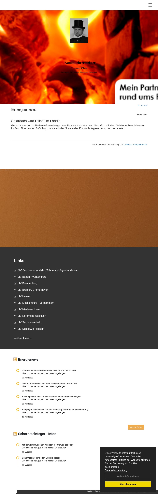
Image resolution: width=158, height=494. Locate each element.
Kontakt (97, 491)
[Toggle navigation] (150, 8)
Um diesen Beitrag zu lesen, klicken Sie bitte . (44, 448)
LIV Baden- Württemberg (30, 276)
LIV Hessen (22, 296)
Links (19, 261)
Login (89, 491)
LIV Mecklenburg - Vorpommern (34, 302)
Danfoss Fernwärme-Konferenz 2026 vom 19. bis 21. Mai (49, 370)
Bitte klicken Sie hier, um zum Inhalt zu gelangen (44, 373)
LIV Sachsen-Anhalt (27, 322)
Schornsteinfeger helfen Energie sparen (41, 458)
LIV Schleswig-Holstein (29, 328)
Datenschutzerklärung (116, 470)
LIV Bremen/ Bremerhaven (31, 289)
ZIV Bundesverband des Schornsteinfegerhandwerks (46, 270)
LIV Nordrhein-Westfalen (30, 315)
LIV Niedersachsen (27, 309)
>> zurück (142, 105)
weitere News (136, 427)
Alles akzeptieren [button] (128, 484)
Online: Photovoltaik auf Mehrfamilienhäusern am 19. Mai (49, 383)
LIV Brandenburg (25, 283)
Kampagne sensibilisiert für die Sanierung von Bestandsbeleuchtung (55, 409)
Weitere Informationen (128, 476)
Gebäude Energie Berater (135, 144)
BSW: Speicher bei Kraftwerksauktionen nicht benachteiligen (51, 396)
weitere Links (22, 338)
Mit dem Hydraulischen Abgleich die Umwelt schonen (47, 445)
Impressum (113, 467)
